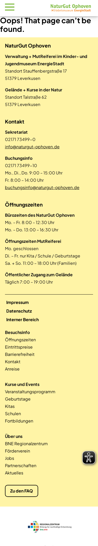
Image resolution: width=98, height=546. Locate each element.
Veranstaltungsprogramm (30, 391)
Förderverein (17, 451)
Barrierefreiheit (19, 354)
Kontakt (12, 361)
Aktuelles (14, 472)
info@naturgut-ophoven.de (32, 146)
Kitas (10, 406)
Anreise (12, 369)
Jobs (9, 458)
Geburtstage (18, 399)
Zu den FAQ (21, 491)
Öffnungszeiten (20, 339)
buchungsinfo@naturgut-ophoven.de (42, 187)
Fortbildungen (19, 421)
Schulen (13, 413)
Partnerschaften (20, 465)
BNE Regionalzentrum (26, 443)
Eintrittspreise (19, 347)
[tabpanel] (49, 526)
